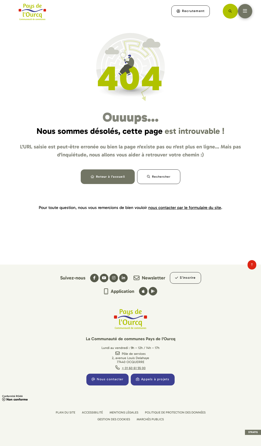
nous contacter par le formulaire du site (184, 208)
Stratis (253, 432)
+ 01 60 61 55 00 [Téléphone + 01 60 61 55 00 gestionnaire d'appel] (134, 368)
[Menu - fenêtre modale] (244, 11)
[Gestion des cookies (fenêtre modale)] (113, 419)
